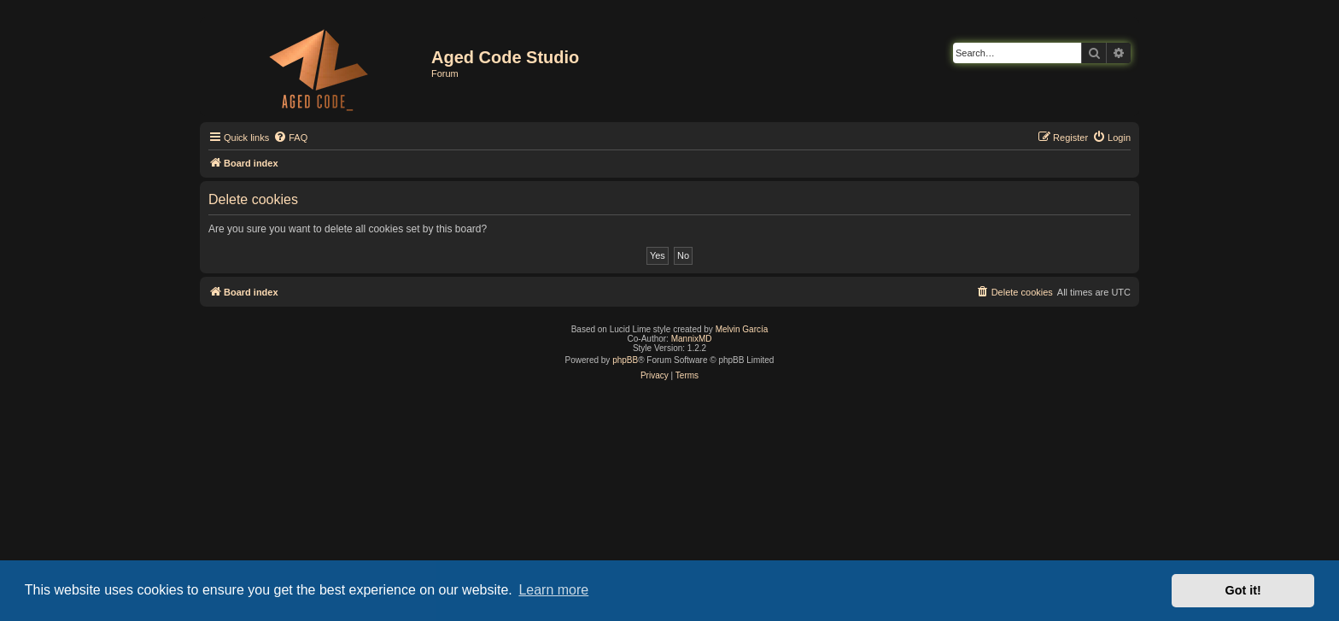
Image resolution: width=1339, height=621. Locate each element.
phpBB (625, 360)
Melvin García (742, 329)
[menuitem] (290, 137)
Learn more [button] (553, 590)
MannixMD (691, 338)
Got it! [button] (1243, 590)
